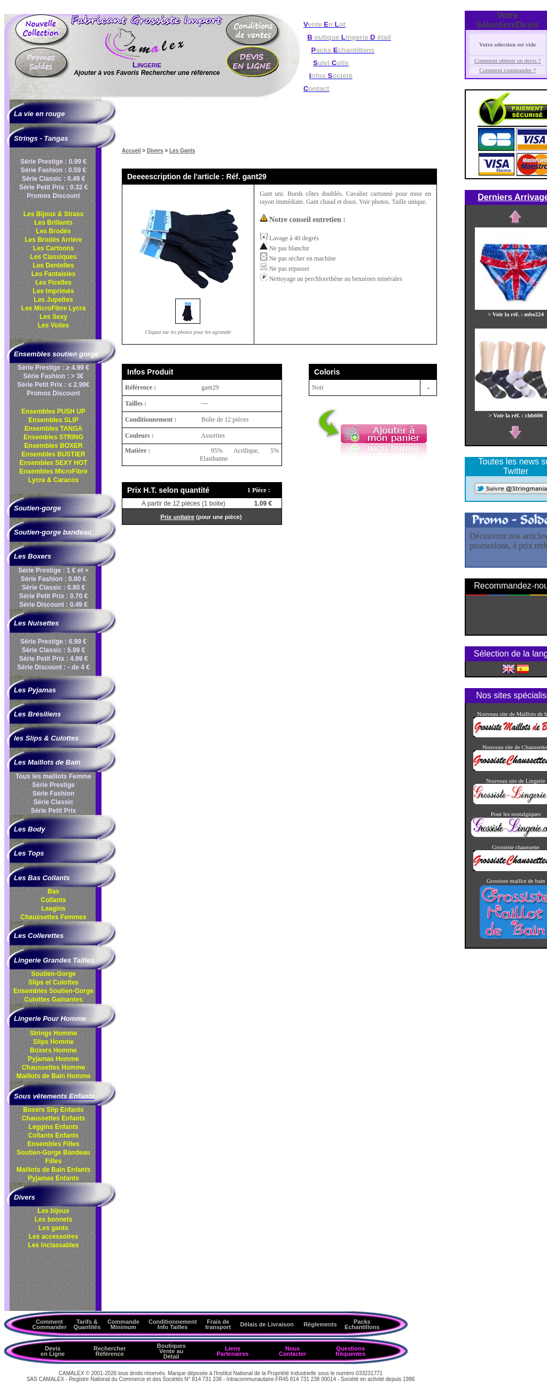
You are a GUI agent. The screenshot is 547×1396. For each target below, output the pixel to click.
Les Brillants (53, 222)
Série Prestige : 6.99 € (53, 641)
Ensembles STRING (53, 437)
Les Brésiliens (37, 714)
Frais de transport (218, 1324)
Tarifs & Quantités (87, 1324)
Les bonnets (54, 1219)
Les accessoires (54, 1236)
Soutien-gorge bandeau (52, 532)
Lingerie (146, 64)
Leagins (53, 908)
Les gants (53, 1228)
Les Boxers (32, 556)
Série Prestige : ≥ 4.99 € (53, 367)
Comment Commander (49, 1324)
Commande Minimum (123, 1324)
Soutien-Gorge (53, 974)
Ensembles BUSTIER (53, 454)
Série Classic (54, 802)
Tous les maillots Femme (53, 776)
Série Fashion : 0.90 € (54, 579)
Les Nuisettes (36, 623)
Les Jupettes (53, 299)
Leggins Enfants (53, 1127)
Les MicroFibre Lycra (53, 308)
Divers (155, 151)
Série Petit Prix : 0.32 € (53, 187)
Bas (53, 891)
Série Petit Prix (53, 810)
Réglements (320, 1324)
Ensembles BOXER (53, 445)
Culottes (53, 999)
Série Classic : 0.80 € (53, 587)
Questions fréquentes (350, 1351)
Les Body (29, 829)
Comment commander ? (507, 70)
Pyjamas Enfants (53, 1178)
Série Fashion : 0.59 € (54, 170)
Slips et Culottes (53, 982)
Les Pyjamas (35, 690)
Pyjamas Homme (53, 1059)
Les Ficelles (53, 282)
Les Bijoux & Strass (54, 214)
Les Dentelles (53, 265)
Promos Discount (53, 196)
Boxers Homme (53, 1050)
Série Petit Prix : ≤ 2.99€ (53, 384)
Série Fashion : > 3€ (53, 376)
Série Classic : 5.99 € (53, 650)
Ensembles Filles (53, 1144)
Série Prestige (53, 785)
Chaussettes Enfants (53, 1118)
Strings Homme (53, 1033)
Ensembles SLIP (53, 420)
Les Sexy (53, 317)
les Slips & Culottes (46, 738)
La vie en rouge (39, 114)
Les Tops (29, 853)
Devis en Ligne (53, 1351)
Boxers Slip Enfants (53, 1109)
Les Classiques (53, 257)
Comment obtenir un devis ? (507, 60)
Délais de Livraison (266, 1324)
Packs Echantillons (362, 1324)
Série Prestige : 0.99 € (53, 161)
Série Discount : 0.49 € (53, 604)
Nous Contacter (292, 1351)
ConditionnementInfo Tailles (173, 1324)
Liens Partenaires (232, 1351)
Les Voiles (53, 325)
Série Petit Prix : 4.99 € (53, 658)
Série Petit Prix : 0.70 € (53, 596)
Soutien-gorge (37, 508)
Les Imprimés (53, 291)
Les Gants (182, 151)
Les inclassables (53, 1245)
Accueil (131, 151)
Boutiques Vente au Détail (171, 1351)
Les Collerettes (39, 936)
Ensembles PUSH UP (53, 411)
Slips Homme (53, 1042)
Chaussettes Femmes (53, 917)
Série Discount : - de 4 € (53, 667)
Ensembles (53, 991)
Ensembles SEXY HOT (53, 463)
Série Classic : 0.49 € (53, 178)
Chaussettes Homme (53, 1067)
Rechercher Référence (109, 1351)
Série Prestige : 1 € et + (53, 570)
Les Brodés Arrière (53, 239)
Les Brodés (53, 231)
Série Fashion (54, 793)
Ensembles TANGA (53, 428)
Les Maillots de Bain (47, 762)
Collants (53, 900)
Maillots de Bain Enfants (54, 1169)
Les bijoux (53, 1211)
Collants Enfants (53, 1135)
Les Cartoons (53, 248)
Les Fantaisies (54, 274)
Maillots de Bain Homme (54, 1076)
